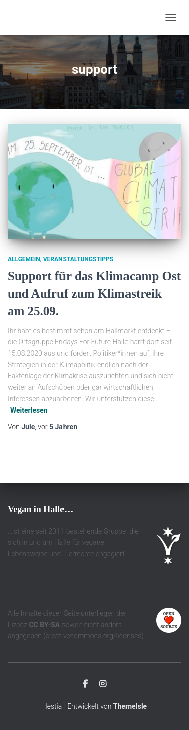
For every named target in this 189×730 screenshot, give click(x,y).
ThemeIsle (130, 706)
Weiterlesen (29, 410)
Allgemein (24, 259)
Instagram (102, 684)
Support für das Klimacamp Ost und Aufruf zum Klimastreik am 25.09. (94, 293)
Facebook (85, 684)
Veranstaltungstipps (78, 259)
